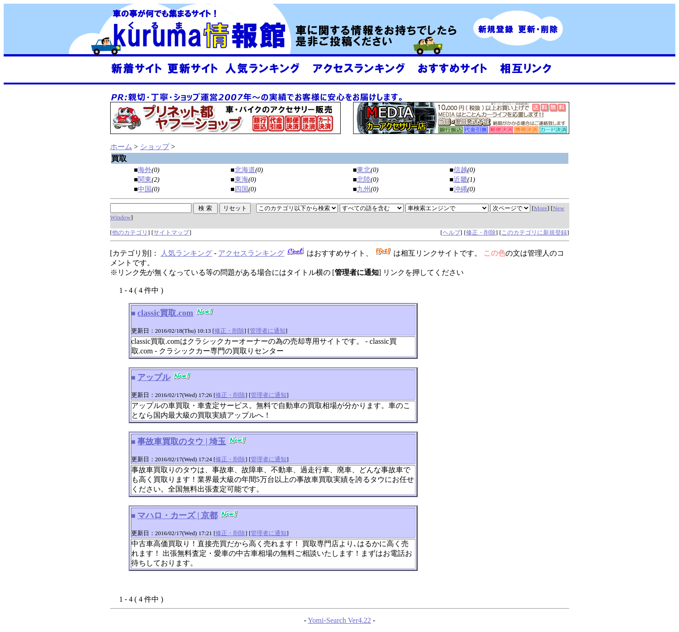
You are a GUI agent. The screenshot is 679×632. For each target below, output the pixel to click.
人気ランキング (186, 253)
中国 (145, 189)
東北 (363, 169)
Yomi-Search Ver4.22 (339, 620)
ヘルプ (451, 232)
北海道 (245, 169)
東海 (241, 179)
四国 (241, 189)
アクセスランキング (251, 253)
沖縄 (460, 189)
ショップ (154, 147)
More (540, 208)
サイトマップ (171, 232)
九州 (363, 189)
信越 (460, 169)
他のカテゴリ (130, 232)
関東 (145, 179)
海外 (145, 169)
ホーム (121, 147)
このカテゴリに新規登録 (534, 232)
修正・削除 (481, 232)
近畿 (460, 179)
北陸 (363, 179)
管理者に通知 (268, 330)
